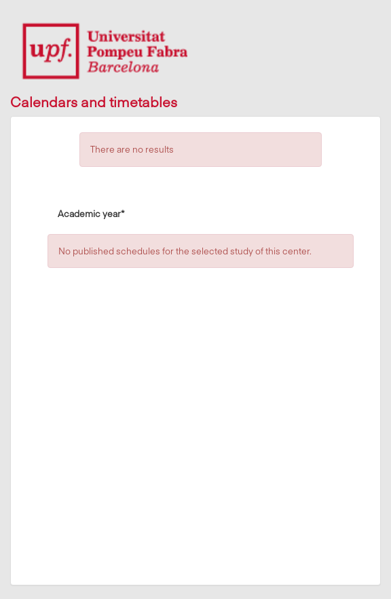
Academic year (91, 213)
